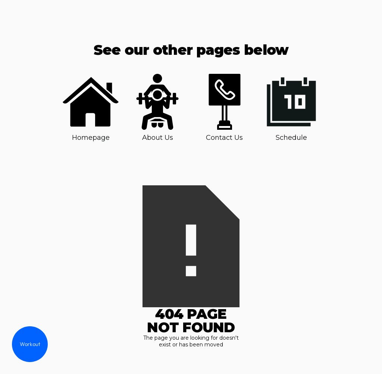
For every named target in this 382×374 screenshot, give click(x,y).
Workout (30, 344)
